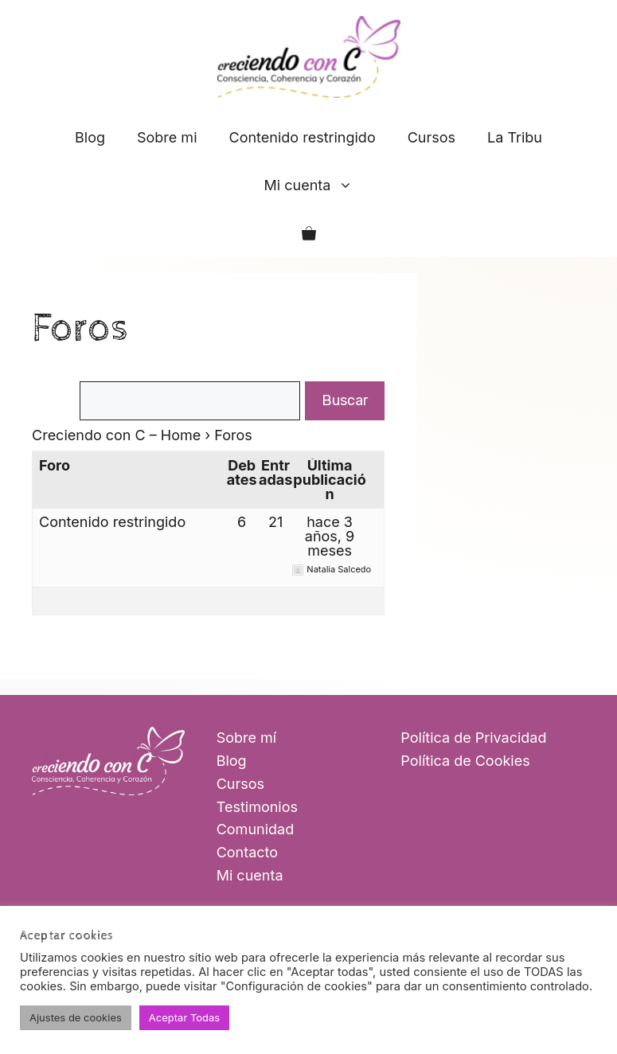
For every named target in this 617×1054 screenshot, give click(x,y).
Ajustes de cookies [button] (75, 1017)
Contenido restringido (302, 137)
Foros (80, 328)
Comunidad (256, 829)
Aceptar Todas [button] (184, 1017)
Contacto (247, 852)
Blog (90, 137)
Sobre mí (247, 737)
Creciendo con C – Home (116, 435)
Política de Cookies (464, 760)
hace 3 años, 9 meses (329, 536)
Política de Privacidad (473, 737)
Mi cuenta (316, 185)
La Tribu (514, 137)
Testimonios (257, 806)
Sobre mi (167, 137)
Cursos (431, 137)
